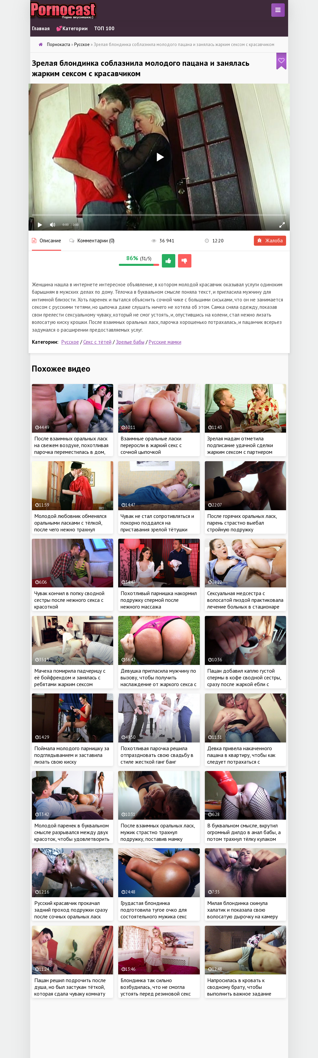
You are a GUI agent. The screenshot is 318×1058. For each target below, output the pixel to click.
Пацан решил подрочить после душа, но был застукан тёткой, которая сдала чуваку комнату (70, 987)
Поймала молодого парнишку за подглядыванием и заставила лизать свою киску (71, 755)
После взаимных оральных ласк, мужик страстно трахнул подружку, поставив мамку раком (158, 835)
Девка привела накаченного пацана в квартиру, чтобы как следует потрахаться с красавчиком (241, 758)
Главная (41, 28)
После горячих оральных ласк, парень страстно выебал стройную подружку (242, 523)
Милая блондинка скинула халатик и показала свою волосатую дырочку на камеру (242, 910)
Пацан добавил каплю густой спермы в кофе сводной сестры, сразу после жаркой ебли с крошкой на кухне (244, 680)
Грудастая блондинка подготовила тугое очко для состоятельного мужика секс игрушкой (154, 913)
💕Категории (72, 28)
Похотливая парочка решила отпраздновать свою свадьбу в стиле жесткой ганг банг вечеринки (157, 758)
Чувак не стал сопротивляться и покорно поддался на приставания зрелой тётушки (157, 523)
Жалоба (270, 240)
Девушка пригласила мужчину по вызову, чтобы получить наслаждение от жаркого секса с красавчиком (158, 680)
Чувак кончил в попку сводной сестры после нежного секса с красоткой (69, 600)
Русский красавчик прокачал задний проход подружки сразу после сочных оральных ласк (70, 910)
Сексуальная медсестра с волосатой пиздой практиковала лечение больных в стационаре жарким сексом (245, 603)
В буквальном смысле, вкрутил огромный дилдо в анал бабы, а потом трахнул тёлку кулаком (244, 832)
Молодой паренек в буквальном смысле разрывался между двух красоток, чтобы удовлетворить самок (71, 835)
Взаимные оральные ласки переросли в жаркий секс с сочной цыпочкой (151, 445)
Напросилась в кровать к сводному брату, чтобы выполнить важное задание (239, 987)
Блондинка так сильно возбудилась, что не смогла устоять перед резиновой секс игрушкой (156, 990)
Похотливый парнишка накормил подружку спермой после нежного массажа (159, 600)
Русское (70, 342)
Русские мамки (165, 342)
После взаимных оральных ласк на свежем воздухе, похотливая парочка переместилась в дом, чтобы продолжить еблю (71, 448)
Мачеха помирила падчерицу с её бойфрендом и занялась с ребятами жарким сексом (69, 677)
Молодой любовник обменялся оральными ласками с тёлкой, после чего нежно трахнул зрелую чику (70, 526)
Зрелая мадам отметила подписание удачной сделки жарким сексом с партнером (240, 445)
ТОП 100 (104, 28)
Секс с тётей (97, 342)
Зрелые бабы (130, 342)
